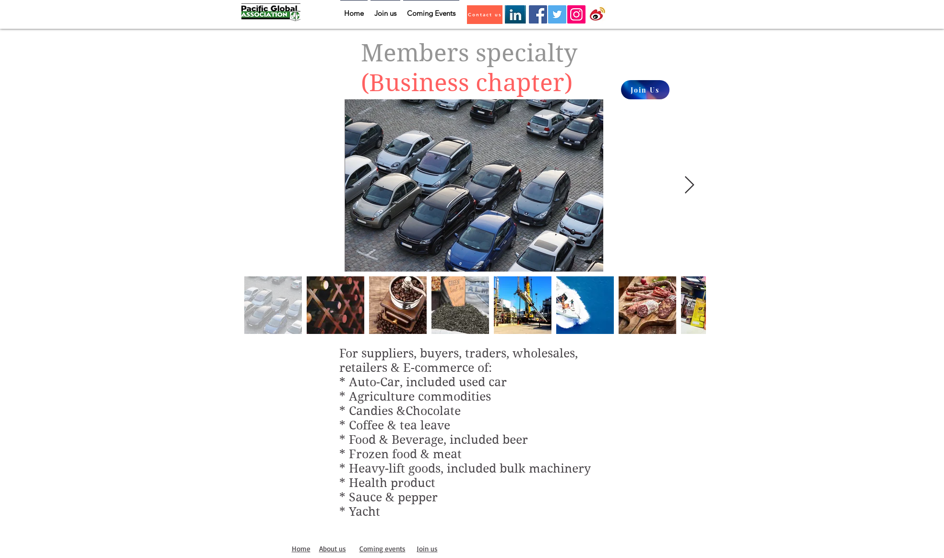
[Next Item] (689, 185)
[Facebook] (538, 14)
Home (301, 548)
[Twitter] (557, 14)
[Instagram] (576, 14)
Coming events (382, 548)
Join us (427, 548)
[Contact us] (484, 14)
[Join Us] (645, 89)
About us (332, 548)
